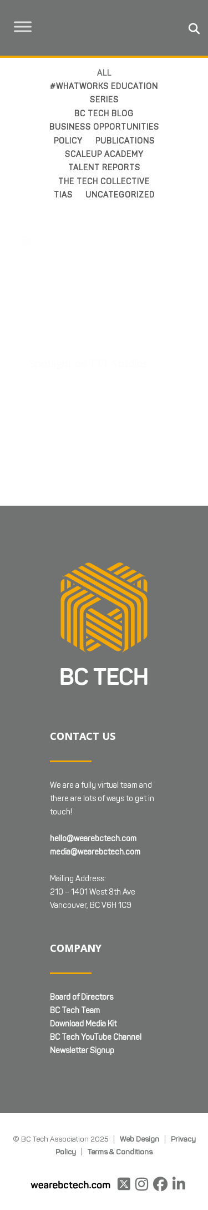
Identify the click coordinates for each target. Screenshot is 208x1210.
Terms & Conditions (120, 1080)
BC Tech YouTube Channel (95, 966)
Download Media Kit (83, 953)
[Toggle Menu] (23, 26)
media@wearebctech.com (95, 781)
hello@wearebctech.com (93, 768)
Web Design (139, 1068)
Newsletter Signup (82, 980)
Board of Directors (81, 926)
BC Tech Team (75, 940)
